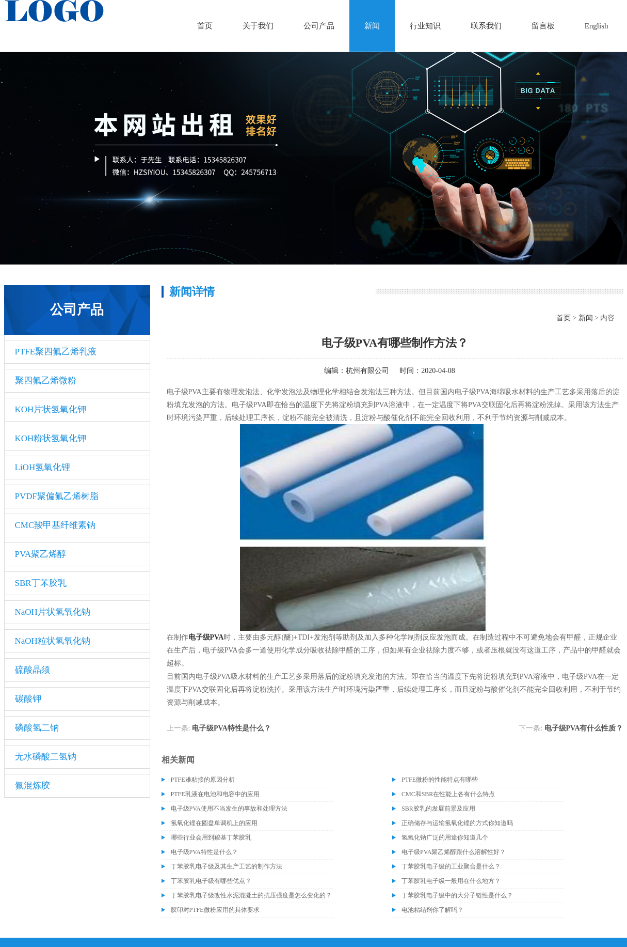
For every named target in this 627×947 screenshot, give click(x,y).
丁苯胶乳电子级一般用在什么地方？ (451, 880)
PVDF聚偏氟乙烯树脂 (57, 496)
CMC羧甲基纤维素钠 (55, 525)
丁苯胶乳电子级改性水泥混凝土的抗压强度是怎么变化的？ (251, 895)
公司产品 (318, 26)
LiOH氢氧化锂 (43, 467)
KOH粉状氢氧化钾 (51, 438)
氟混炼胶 (32, 785)
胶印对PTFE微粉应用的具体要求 (215, 909)
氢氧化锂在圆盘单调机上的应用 (214, 823)
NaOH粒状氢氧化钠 (52, 641)
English (596, 26)
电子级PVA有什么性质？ (583, 728)
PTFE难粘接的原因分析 (203, 779)
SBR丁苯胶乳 (41, 583)
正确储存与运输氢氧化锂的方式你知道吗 (457, 823)
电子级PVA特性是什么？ (231, 728)
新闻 (372, 26)
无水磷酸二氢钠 (45, 757)
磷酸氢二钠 (37, 728)
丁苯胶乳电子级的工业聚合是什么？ (451, 866)
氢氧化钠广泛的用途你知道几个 (444, 837)
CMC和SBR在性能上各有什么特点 (448, 794)
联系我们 (486, 26)
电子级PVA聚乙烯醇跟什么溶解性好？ (453, 852)
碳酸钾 (28, 699)
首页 (205, 26)
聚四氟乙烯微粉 (45, 380)
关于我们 (258, 26)
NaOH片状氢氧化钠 (52, 612)
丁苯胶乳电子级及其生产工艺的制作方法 (226, 866)
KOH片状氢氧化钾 (51, 409)
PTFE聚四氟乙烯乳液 (56, 351)
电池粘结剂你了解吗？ (432, 909)
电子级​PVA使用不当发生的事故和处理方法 (229, 808)
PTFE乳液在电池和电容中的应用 (215, 794)
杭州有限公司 (367, 371)
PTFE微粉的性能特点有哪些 (439, 779)
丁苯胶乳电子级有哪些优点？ (211, 880)
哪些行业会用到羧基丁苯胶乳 (211, 837)
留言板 (543, 26)
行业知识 (425, 26)
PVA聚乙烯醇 (41, 554)
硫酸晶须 (32, 670)
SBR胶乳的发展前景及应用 (438, 808)
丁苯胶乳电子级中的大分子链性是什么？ (457, 895)
